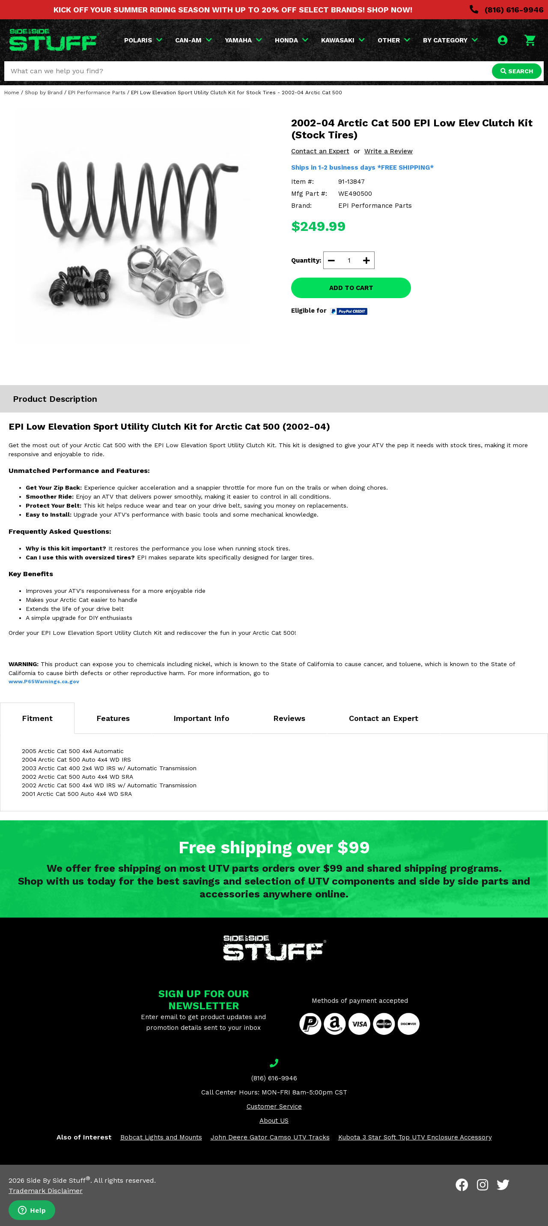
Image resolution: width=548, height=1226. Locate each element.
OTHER (394, 40)
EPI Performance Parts (96, 93)
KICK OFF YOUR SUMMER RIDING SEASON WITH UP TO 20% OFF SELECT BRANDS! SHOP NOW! (233, 9)
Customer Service (274, 1106)
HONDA (291, 40)
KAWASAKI (343, 40)
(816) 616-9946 (507, 9)
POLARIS (143, 40)
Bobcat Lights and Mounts (161, 1137)
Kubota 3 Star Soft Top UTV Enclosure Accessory (415, 1137)
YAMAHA (243, 40)
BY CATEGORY (450, 40)
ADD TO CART (351, 288)
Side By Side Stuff (58, 1180)
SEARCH (516, 71)
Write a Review (388, 151)
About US (274, 1120)
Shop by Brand (44, 93)
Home (11, 93)
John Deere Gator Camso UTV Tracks (270, 1137)
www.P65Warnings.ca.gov (44, 682)
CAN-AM (193, 40)
